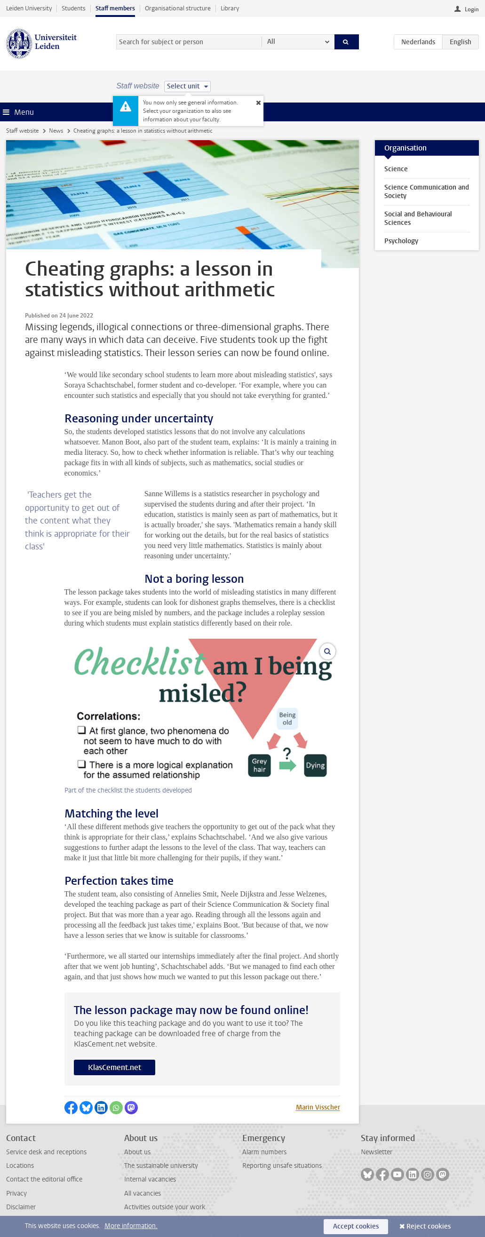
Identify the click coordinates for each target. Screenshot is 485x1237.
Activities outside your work (164, 1207)
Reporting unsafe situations (282, 1165)
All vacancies (142, 1193)
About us (137, 1152)
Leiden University (29, 8)
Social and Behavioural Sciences (418, 218)
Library (230, 8)
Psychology (401, 241)
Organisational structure (178, 8)
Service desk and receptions (46, 1152)
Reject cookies (428, 1226)
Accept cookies (356, 1226)
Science (396, 169)
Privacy (16, 1193)
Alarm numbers (264, 1152)
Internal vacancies (150, 1179)
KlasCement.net (114, 1067)
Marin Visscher (318, 1107)
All (271, 41)
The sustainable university (161, 1165)
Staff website (22, 131)
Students (74, 8)
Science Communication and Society (426, 191)
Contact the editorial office (44, 1179)
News (56, 131)
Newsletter (376, 1152)
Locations (20, 1165)
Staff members (115, 8)
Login (472, 9)
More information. (131, 1225)
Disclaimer (21, 1207)
